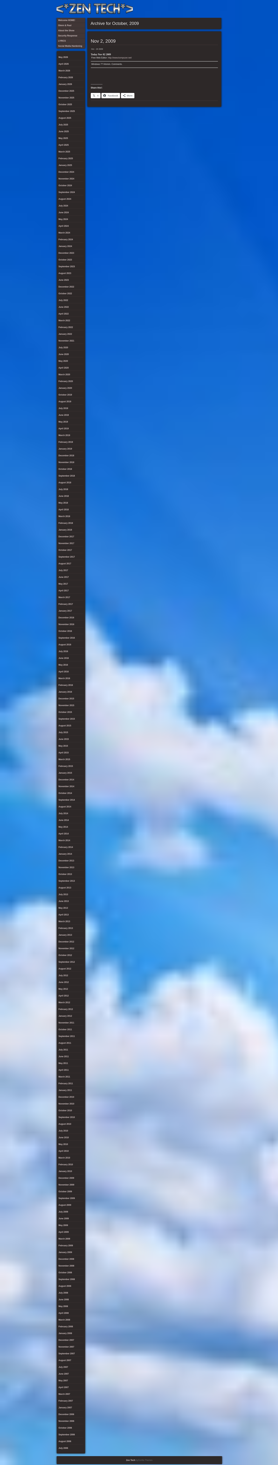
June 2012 (64, 982)
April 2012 (64, 995)
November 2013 (66, 867)
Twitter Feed (217, 9)
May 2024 (63, 219)
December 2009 (66, 1178)
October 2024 (65, 185)
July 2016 (63, 651)
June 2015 (64, 739)
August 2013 (65, 887)
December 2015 (66, 698)
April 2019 (64, 428)
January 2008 (65, 1333)
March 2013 (64, 921)
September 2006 (67, 1434)
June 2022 (64, 307)
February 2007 (66, 1401)
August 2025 (65, 118)
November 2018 (66, 462)
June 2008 (64, 1299)
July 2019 (63, 408)
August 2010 (65, 1124)
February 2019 (66, 442)
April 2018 (64, 509)
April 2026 (64, 64)
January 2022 (65, 334)
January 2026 (65, 84)
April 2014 (64, 833)
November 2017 (66, 543)
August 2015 (65, 725)
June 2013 (64, 901)
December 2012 (66, 941)
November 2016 (66, 624)
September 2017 (67, 557)
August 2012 (65, 968)
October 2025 (65, 104)
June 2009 (64, 1218)
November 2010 (66, 1104)
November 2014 (66, 786)
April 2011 (64, 1070)
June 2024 (64, 212)
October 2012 (65, 955)
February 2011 (66, 1083)
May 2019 (63, 422)
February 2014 (66, 847)
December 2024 (66, 172)
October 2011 (65, 1029)
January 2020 (65, 388)
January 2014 (65, 854)
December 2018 (66, 455)
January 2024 (65, 246)
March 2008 (64, 1320)
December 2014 (66, 779)
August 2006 (65, 1441)
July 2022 (63, 300)
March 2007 (64, 1394)
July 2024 (63, 206)
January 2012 (65, 1016)
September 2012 (67, 962)
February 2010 (66, 1164)
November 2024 (66, 179)
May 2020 (63, 361)
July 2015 (63, 732)
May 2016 (63, 665)
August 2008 (65, 1286)
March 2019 (64, 435)
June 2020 (64, 354)
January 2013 (65, 935)
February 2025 (66, 158)
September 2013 (67, 881)
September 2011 (67, 1036)
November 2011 (66, 1023)
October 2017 (65, 550)
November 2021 (66, 341)
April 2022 (64, 314)
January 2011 (65, 1090)
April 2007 (64, 1387)
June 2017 (64, 577)
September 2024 (67, 192)
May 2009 (63, 1225)
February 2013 (66, 928)
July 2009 (63, 1212)
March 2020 (64, 374)
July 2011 (63, 1050)
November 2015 (66, 705)
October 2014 (65, 793)
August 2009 (65, 1205)
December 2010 (66, 1097)
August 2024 (65, 199)
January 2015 (65, 773)
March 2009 (64, 1239)
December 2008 (66, 1259)
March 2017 (64, 597)
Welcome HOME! (212, 9)
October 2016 (65, 631)
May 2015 (63, 746)
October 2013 (65, 874)
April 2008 (64, 1313)
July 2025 (63, 124)
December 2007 (66, 1340)
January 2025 (65, 165)
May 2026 (63, 57)
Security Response (194, 9)
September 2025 (67, 111)
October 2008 (65, 1272)
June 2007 (64, 1374)
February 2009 (66, 1245)
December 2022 (66, 287)
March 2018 (64, 516)
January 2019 (65, 449)
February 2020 (66, 381)
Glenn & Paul (206, 9)
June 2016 (64, 658)
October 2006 (65, 1428)
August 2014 (65, 806)
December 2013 (66, 860)
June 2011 (64, 1056)
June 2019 (64, 415)
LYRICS (188, 9)
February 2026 (66, 77)
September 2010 (67, 1117)
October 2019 (65, 395)
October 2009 (65, 1191)
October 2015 (65, 712)
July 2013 (63, 894)
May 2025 (63, 138)
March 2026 (64, 70)
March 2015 (64, 759)
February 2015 (66, 766)
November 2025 (66, 97)
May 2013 (63, 908)
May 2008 (63, 1306)
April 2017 (64, 590)
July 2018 (63, 489)
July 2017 (63, 570)
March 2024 (64, 233)
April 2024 (64, 226)
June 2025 (64, 131)
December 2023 (66, 253)
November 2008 (66, 1266)
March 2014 (64, 840)
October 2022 (65, 293)
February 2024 (66, 239)
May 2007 (63, 1380)
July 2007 (63, 1367)
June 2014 (64, 820)
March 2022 (64, 320)
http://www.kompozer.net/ (120, 58)
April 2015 (64, 752)
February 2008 (66, 1326)
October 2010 (65, 1110)
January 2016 (65, 692)
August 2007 (65, 1360)
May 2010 (63, 1144)
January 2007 (65, 1407)
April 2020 (64, 368)
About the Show (182, 9)
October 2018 (65, 469)
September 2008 (67, 1279)
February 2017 (66, 604)
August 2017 (65, 563)
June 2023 (64, 280)
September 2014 (67, 800)
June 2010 (64, 1137)
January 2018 (65, 530)
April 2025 (64, 145)
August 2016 (65, 644)
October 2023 (65, 260)
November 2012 (66, 948)
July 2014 (63, 813)
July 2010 (63, 1131)
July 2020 (63, 347)
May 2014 (63, 827)
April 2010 (64, 1151)
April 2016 (64, 671)
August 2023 (65, 273)
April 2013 (64, 914)
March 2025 (64, 151)
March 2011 (64, 1077)
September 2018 (67, 476)
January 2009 (65, 1252)
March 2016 (64, 678)
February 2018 (66, 523)
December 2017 (66, 536)
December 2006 (66, 1414)
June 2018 (64, 496)
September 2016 (67, 638)
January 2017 (65, 611)
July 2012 (63, 975)
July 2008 (63, 1293)
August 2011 (65, 1043)
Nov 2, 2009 (103, 41)
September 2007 (67, 1353)
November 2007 (66, 1347)
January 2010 (65, 1171)
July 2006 (63, 1448)
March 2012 (64, 1002)
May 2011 (63, 1063)
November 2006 (66, 1421)
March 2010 (64, 1158)
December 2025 (66, 91)
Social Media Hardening (200, 9)
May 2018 (63, 503)
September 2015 (67, 719)
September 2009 (67, 1198)
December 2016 (66, 617)
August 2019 (65, 401)
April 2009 (64, 1232)
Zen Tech (130, 1460)
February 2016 (66, 685)
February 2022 (66, 327)
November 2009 (66, 1185)
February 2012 (66, 1009)
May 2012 (63, 989)
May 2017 (63, 584)
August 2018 (65, 482)
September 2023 (67, 266)
